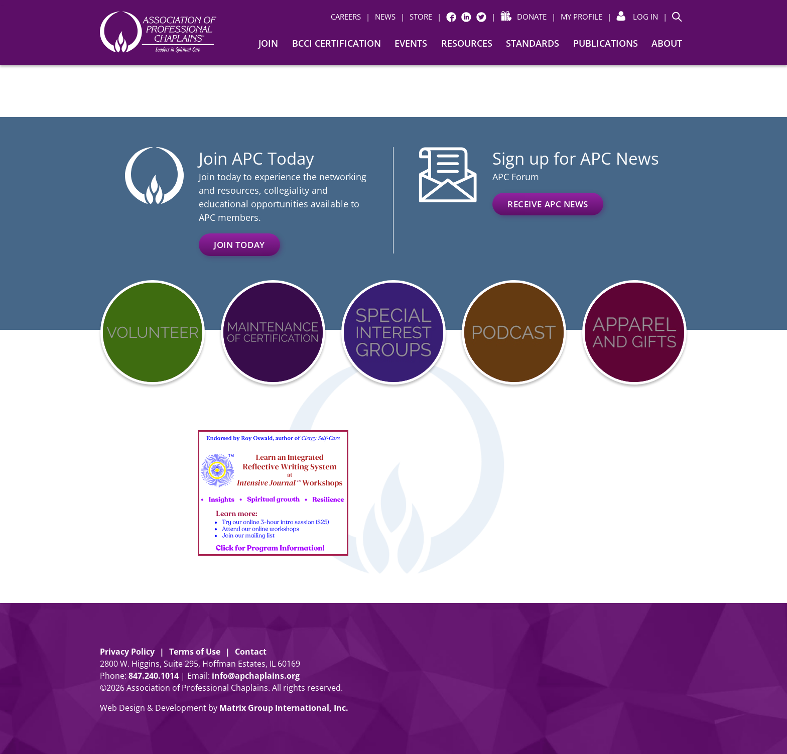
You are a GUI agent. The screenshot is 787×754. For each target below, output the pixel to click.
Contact (251, 651)
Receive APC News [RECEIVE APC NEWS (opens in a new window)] (547, 204)
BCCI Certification (336, 43)
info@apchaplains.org (256, 675)
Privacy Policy (127, 651)
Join (268, 43)
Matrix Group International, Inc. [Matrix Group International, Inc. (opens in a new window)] (283, 707)
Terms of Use (194, 651)
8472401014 (153, 675)
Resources (466, 43)
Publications (605, 43)
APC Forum (515, 177)
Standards (532, 43)
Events (411, 43)
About (666, 43)
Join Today (239, 244)
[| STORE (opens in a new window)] (416, 17)
